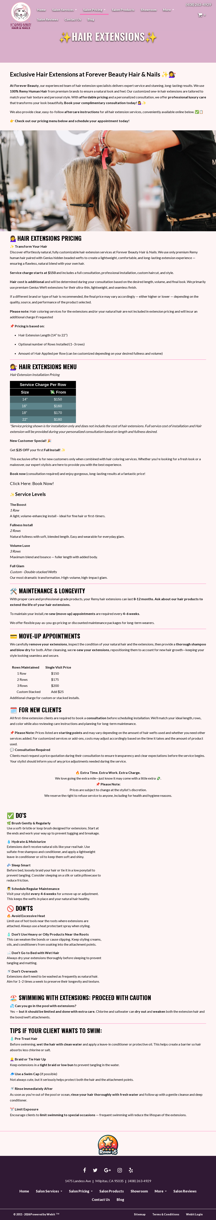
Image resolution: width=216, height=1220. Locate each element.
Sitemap (140, 1214)
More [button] (167, 10)
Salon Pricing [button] (93, 10)
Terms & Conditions (165, 1214)
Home (41, 10)
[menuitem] (41, 10)
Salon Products (123, 10)
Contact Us (73, 19)
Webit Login (194, 1214)
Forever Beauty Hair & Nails (20, 15)
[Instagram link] (119, 1170)
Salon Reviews (47, 19)
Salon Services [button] (63, 10)
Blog (91, 19)
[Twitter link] (95, 1170)
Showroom (149, 10)
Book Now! (43, 483)
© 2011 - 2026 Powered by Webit (36, 1214)
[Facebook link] (84, 1170)
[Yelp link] (130, 1170)
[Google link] (107, 1170)
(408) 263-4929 (198, 4)
